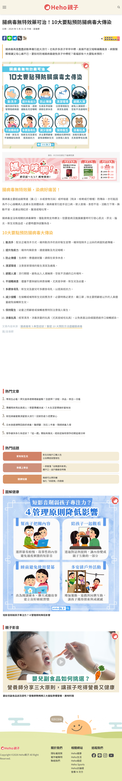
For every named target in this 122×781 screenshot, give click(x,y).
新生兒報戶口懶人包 (52, 454)
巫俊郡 (36, 28)
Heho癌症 (76, 760)
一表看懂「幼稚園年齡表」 (55, 466)
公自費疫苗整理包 (51, 457)
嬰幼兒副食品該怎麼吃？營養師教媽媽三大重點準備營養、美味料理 (38, 695)
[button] (4, 7)
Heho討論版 (77, 768)
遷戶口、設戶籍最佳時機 (54, 469)
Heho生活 (76, 757)
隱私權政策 (56, 753)
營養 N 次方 (77, 771)
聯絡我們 (55, 760)
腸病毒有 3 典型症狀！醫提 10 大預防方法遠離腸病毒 (51, 326)
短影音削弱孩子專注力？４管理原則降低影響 (26, 615)
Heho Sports (78, 764)
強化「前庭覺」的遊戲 (53, 480)
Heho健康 (76, 753)
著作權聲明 (56, 757)
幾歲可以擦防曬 (50, 477)
